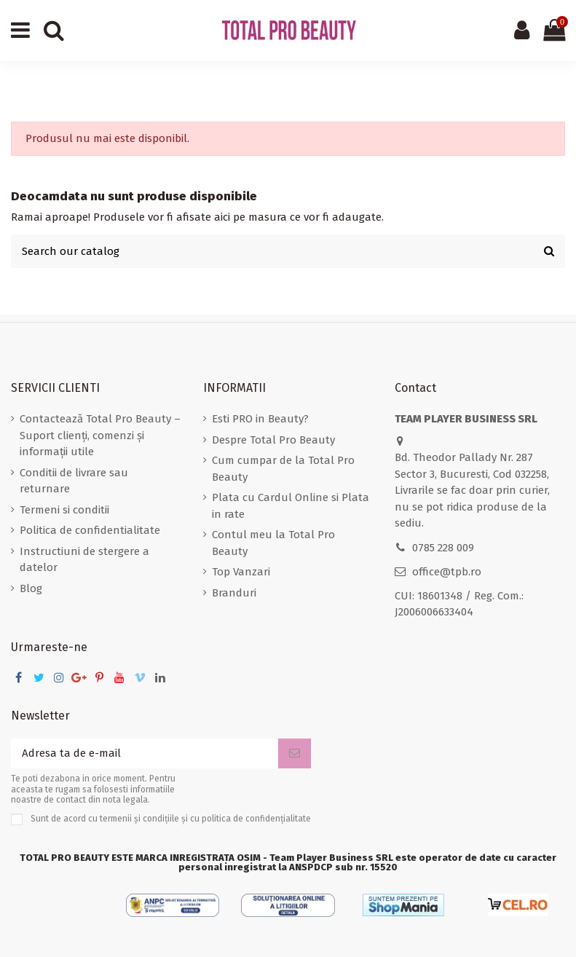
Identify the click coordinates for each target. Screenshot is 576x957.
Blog (31, 588)
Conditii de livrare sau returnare (74, 481)
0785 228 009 (443, 547)
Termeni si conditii (64, 509)
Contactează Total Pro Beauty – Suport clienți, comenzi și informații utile (100, 435)
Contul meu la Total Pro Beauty (273, 543)
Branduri (234, 592)
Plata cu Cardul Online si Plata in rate (290, 506)
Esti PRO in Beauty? (260, 418)
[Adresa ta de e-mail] (144, 753)
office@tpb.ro (446, 571)
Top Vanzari (241, 571)
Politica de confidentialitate (90, 530)
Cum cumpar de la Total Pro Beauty (283, 469)
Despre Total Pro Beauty (273, 439)
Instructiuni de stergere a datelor (84, 560)
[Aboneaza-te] (294, 753)
